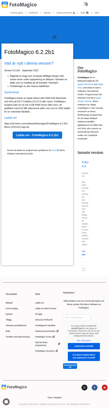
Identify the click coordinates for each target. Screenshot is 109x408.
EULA (53, 150)
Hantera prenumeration (47, 331)
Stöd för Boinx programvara (47, 343)
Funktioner (33, 13)
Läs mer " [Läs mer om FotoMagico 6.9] (84, 254)
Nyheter (47, 13)
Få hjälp (38, 314)
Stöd (96, 13)
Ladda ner (39, 303)
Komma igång (17, 13)
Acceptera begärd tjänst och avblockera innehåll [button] (84, 356)
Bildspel (9, 303)
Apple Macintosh (85, 84)
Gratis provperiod (65, 13)
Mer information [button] (84, 340)
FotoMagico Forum (45, 336)
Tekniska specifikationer (16, 325)
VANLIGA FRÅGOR (44, 319)
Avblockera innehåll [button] (84, 346)
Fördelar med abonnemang (18, 336)
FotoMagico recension (46, 351)
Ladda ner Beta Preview (45, 308)
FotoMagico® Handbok (45, 325)
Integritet (57, 397)
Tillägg (8, 319)
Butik (85, 13)
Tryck (49, 397)
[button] (54, 36)
